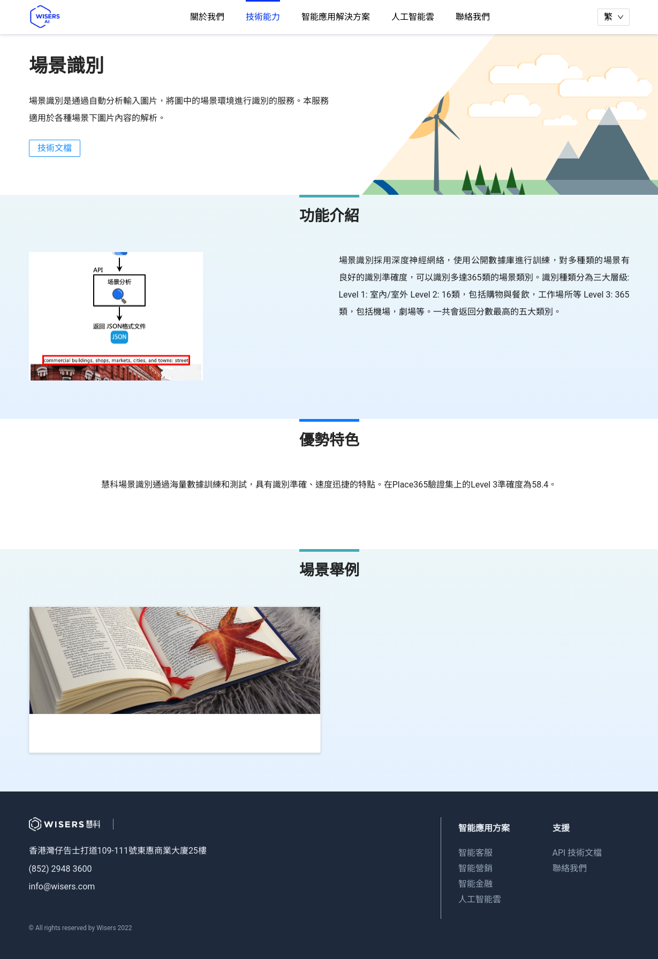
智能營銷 (475, 868)
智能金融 (475, 884)
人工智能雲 (412, 17)
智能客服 (475, 853)
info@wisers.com (62, 886)
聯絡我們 (473, 17)
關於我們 (207, 17)
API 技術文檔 (577, 853)
